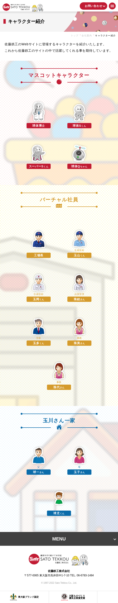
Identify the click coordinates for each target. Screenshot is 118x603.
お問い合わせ (93, 6)
